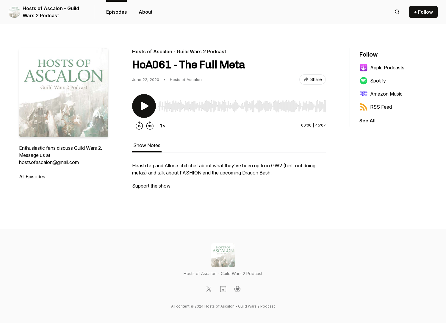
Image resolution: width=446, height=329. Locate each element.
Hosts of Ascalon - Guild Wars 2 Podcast (51, 11)
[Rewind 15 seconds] (139, 125)
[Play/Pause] (144, 106)
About (145, 12)
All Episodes (32, 177)
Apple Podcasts (381, 67)
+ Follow (423, 12)
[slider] (242, 106)
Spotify (372, 81)
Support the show (151, 186)
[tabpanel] (229, 178)
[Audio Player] (242, 104)
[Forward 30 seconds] (150, 125)
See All (367, 121)
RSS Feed (375, 107)
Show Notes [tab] (146, 145)
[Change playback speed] (162, 125)
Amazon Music (381, 94)
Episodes (116, 12)
